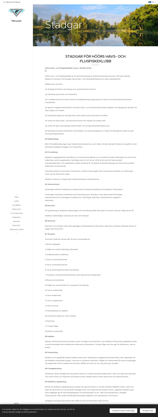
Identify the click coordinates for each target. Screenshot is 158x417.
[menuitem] (16, 197)
